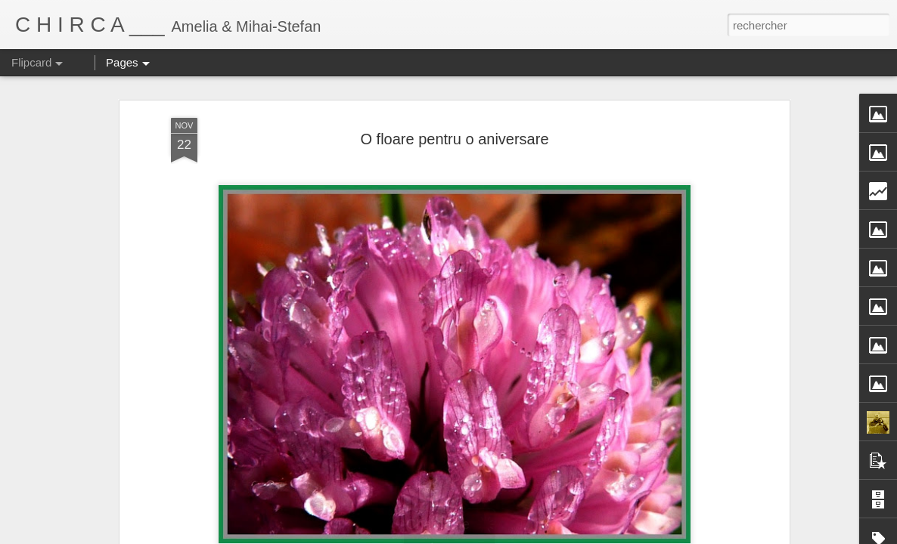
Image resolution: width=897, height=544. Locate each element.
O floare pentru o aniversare (454, 98)
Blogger (556, 535)
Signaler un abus (606, 535)
